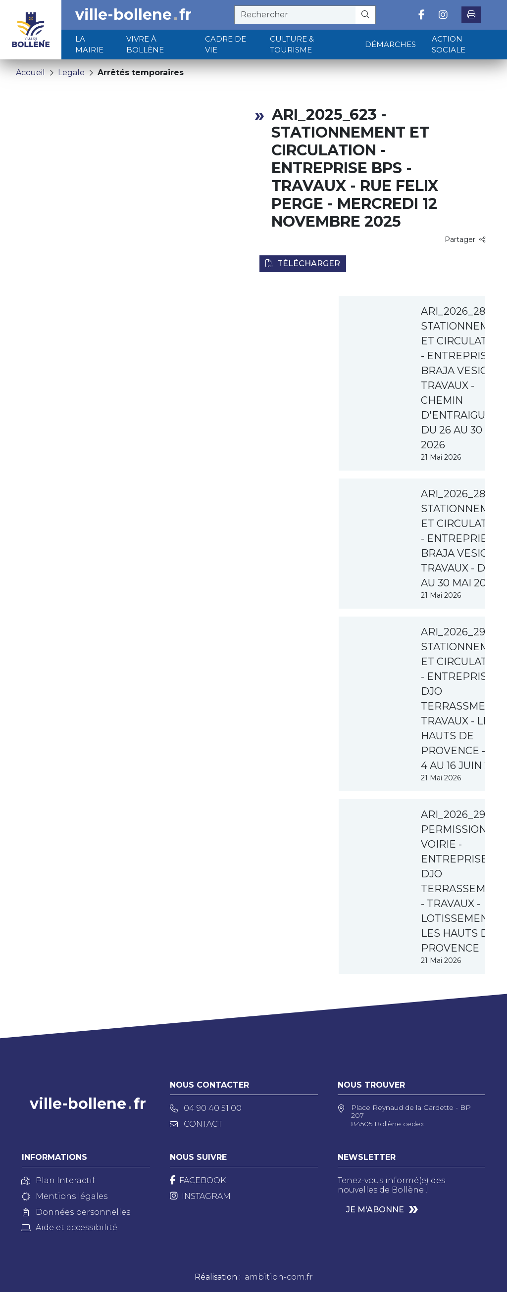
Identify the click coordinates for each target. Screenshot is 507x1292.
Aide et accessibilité (69, 1227)
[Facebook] (198, 1180)
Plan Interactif (58, 1180)
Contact (196, 1124)
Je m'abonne (375, 1209)
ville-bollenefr (133, 15)
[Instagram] (200, 1196)
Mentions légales (64, 1196)
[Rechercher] (365, 14)
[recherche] (295, 14)
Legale (71, 72)
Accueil (30, 72)
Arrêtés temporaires (141, 72)
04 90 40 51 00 (206, 1108)
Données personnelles (76, 1212)
